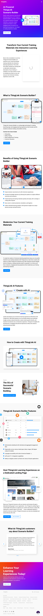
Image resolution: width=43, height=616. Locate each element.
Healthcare (29, 600)
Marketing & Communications (8, 597)
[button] (3, 543)
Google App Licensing (12, 600)
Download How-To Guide (9, 395)
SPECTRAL (24, 600)
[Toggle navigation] (41, 1)
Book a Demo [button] (7, 32)
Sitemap (13, 613)
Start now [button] (6, 270)
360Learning (5, 600)
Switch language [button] (35, 591)
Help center (9, 613)
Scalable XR (19, 600)
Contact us (5, 613)
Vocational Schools (22, 602)
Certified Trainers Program (7, 602)
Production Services (29, 602)
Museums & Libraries (33, 597)
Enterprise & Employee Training (24, 597)
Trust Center (15, 602)
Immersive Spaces (6, 604)
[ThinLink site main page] (4, 2)
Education (16, 597)
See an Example (16, 516)
